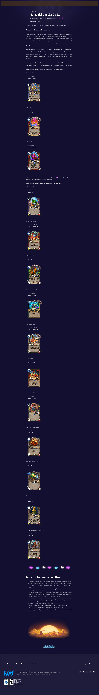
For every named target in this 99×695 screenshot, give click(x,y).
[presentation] (6, 3)
